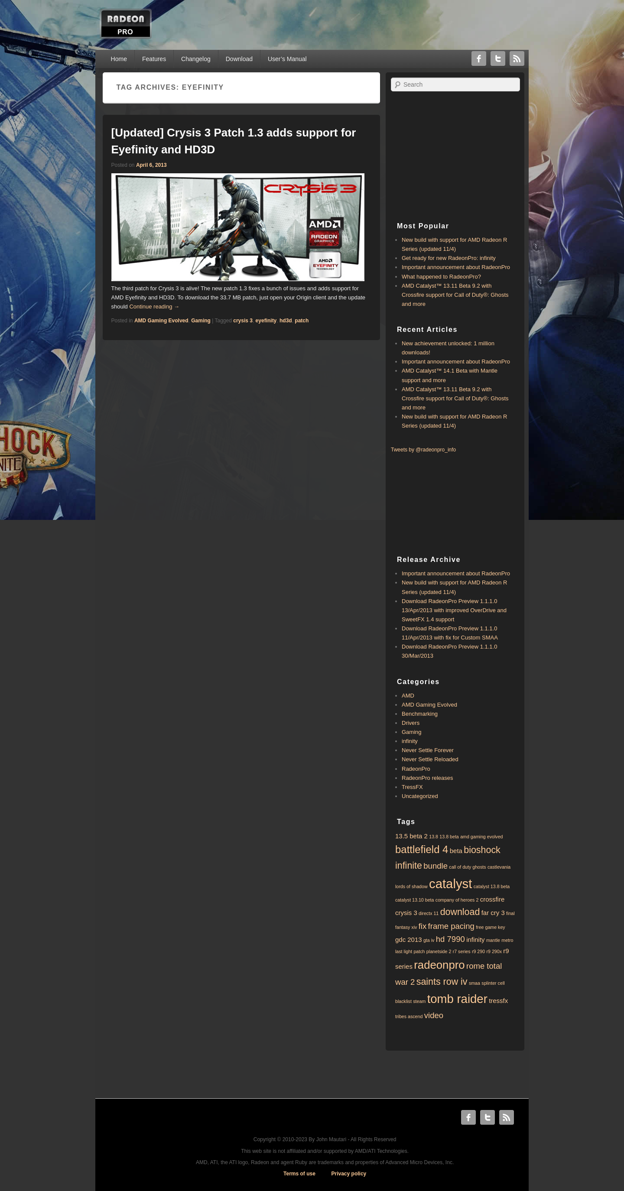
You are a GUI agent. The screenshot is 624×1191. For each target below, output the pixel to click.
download (460, 912)
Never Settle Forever (428, 750)
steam (419, 1001)
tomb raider (457, 999)
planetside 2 (438, 951)
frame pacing (451, 926)
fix (423, 926)
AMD (408, 695)
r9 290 (478, 951)
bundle (435, 865)
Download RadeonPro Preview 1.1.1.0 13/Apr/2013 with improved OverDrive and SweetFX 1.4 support (454, 610)
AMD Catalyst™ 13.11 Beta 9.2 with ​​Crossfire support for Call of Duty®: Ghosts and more (455, 294)
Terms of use (299, 1174)
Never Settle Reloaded (430, 759)
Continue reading (154, 306)
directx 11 (429, 913)
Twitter (498, 58)
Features (154, 58)
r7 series (462, 951)
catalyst (450, 883)
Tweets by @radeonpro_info (423, 450)
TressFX (412, 787)
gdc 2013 (408, 939)
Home (119, 58)
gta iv (428, 940)
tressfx (498, 1000)
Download (239, 58)
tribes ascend (408, 1016)
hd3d (286, 321)
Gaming (201, 321)
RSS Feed (517, 58)
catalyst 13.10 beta (414, 899)
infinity (410, 741)
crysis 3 (243, 321)
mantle (493, 940)
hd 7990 (450, 939)
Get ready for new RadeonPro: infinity (449, 258)
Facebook (478, 58)
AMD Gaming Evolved (161, 321)
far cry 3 (493, 912)
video (433, 1015)
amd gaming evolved (481, 836)
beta (456, 850)
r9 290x (494, 951)
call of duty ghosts (467, 867)
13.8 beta (448, 836)
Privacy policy (349, 1174)
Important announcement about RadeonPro (456, 267)
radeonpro (439, 965)
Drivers (410, 723)
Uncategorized (420, 796)
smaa (474, 983)
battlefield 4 (421, 849)
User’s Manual (287, 58)
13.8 (433, 836)
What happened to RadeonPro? (441, 276)
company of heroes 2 (457, 899)
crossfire (492, 899)
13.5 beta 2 (411, 836)
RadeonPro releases (427, 778)
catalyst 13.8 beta (492, 886)
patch (302, 321)
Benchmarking (420, 714)
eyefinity (266, 321)
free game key (490, 927)
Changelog (196, 58)
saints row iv (442, 982)
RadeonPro (416, 769)
